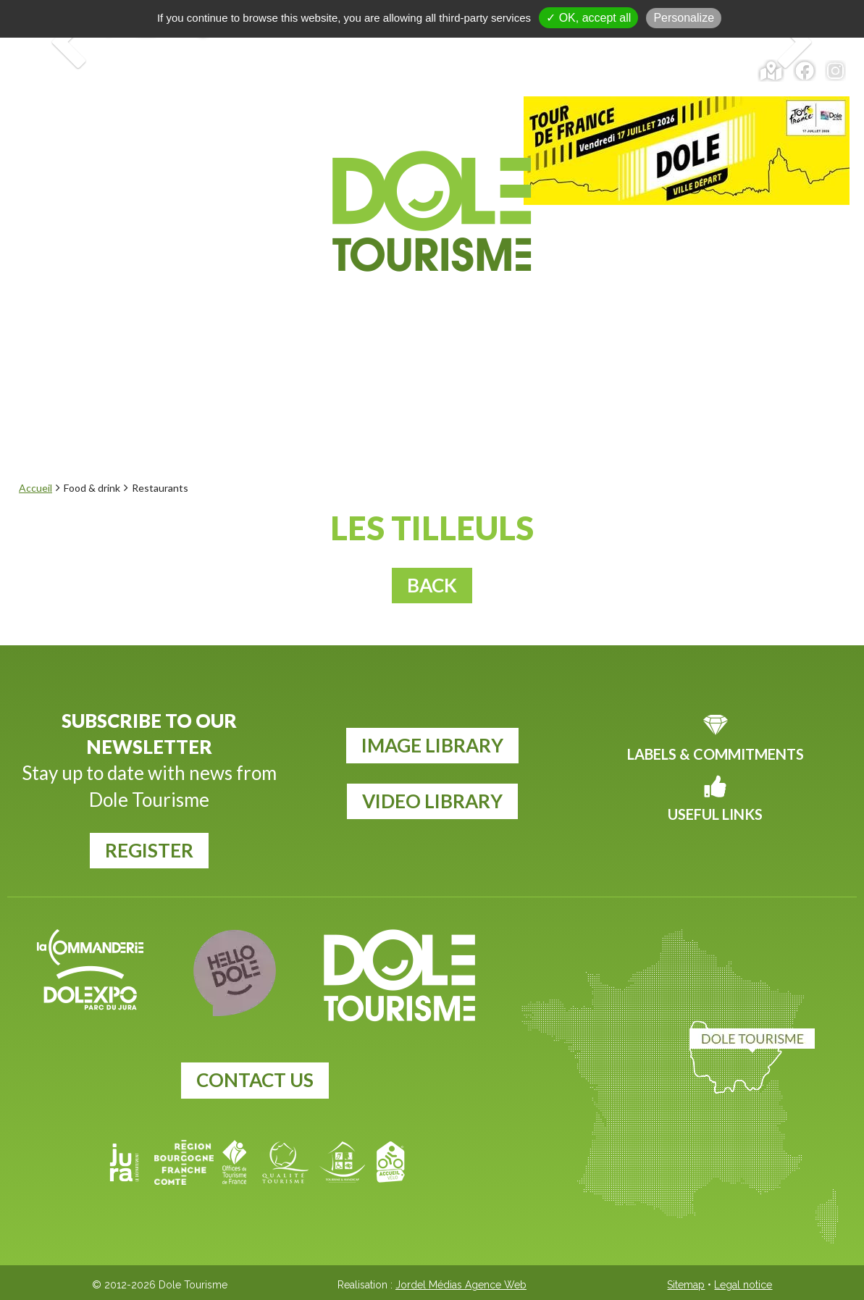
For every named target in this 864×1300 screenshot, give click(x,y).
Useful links (715, 814)
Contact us (255, 1079)
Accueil (35, 488)
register (149, 850)
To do (364, 305)
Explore (201, 305)
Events (288, 305)
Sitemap (686, 1285)
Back (432, 585)
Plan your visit (626, 305)
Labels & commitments (715, 754)
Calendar (669, 71)
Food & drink (472, 305)
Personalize (683, 18)
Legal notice (743, 1285)
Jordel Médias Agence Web (461, 1285)
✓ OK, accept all (588, 18)
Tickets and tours (460, 71)
